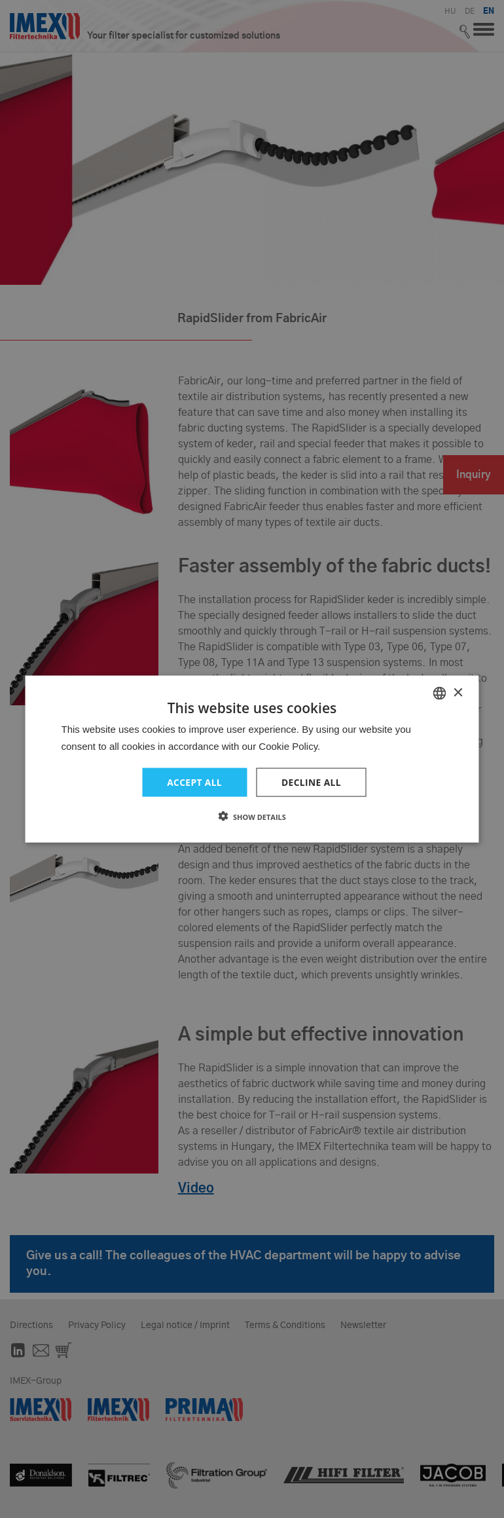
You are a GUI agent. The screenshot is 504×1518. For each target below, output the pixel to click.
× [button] (458, 692)
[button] (252, 816)
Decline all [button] (311, 781)
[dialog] (252, 759)
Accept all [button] (194, 781)
